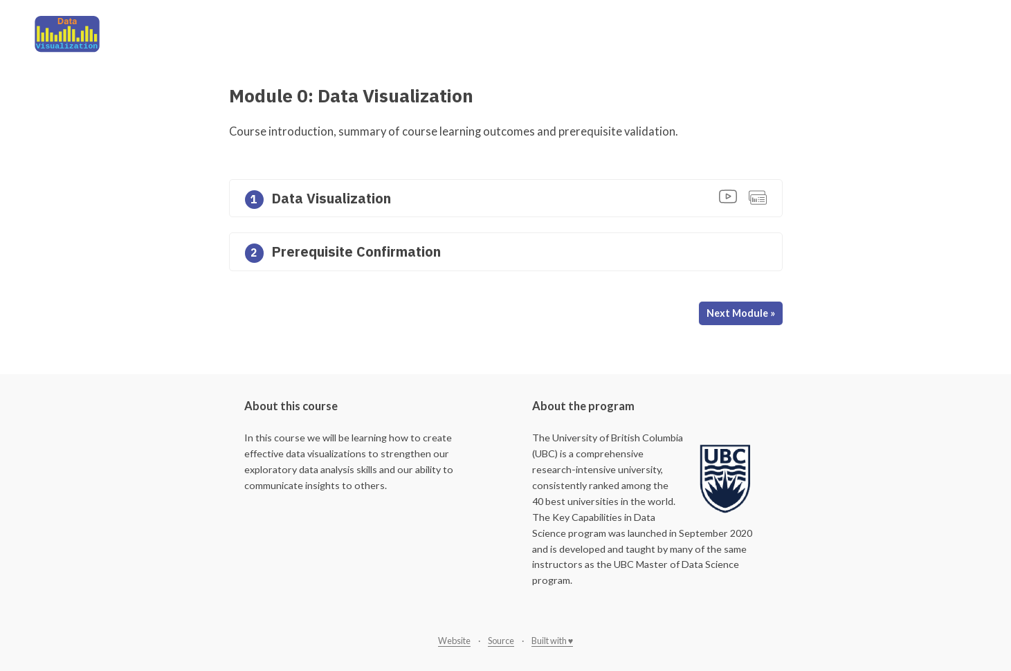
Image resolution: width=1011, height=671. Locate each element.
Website (454, 641)
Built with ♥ (552, 641)
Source (501, 641)
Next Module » (741, 313)
